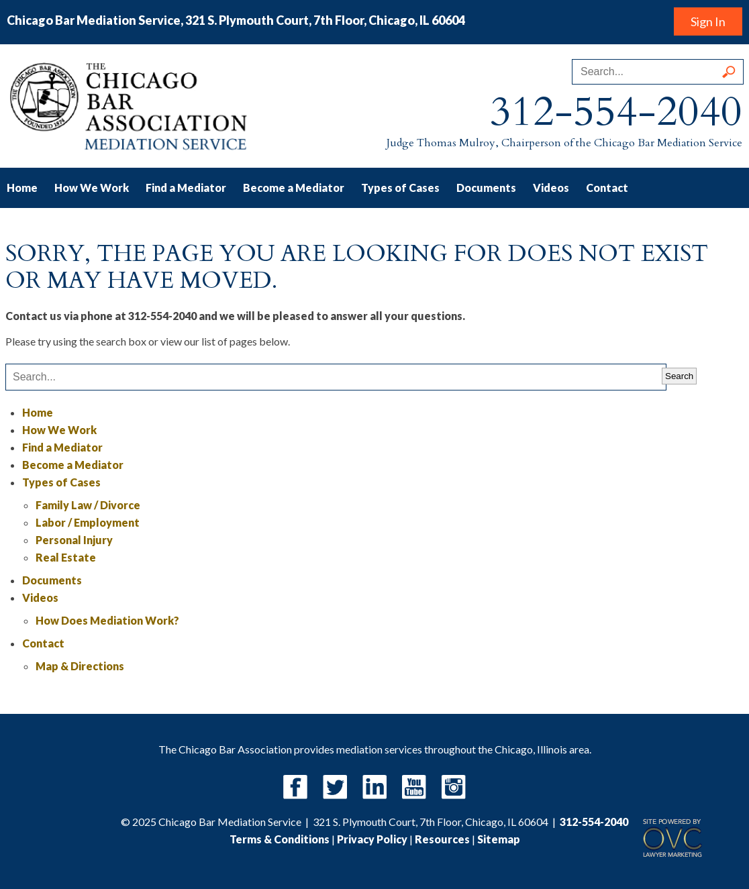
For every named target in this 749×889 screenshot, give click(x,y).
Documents (486, 187)
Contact (607, 187)
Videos (551, 187)
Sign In (708, 21)
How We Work (91, 187)
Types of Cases (400, 187)
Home (22, 187)
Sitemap (498, 839)
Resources (442, 839)
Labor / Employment (88, 522)
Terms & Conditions (280, 839)
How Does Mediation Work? (107, 620)
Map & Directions (80, 666)
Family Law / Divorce (88, 505)
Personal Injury (74, 539)
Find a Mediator (186, 187)
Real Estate (66, 557)
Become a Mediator (293, 187)
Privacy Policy (372, 839)
